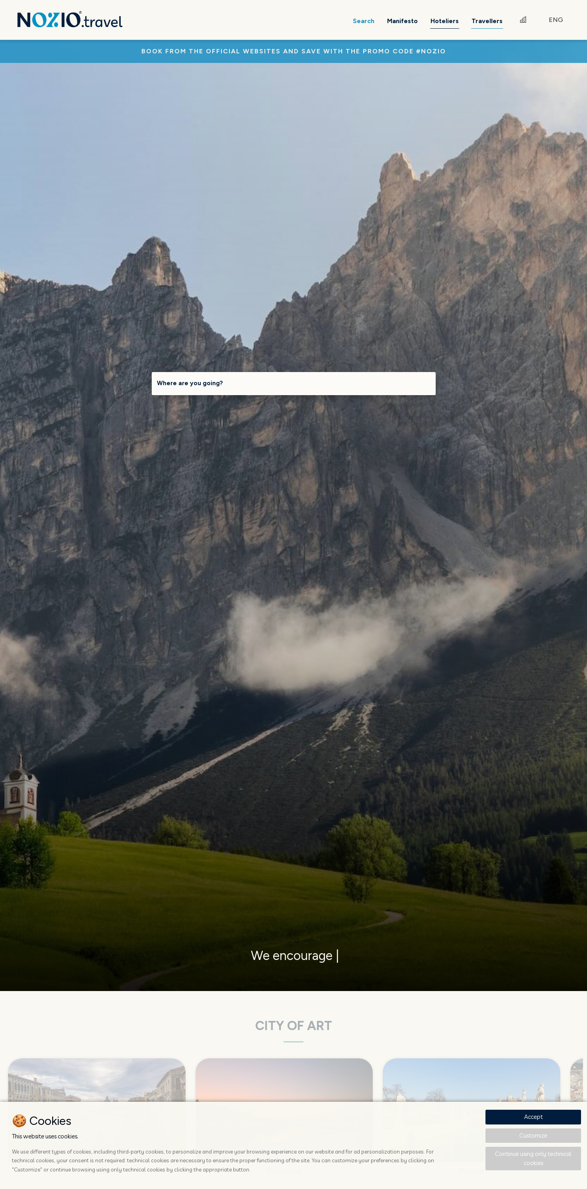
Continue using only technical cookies (533, 1158)
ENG (556, 20)
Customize (533, 1135)
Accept (533, 1116)
